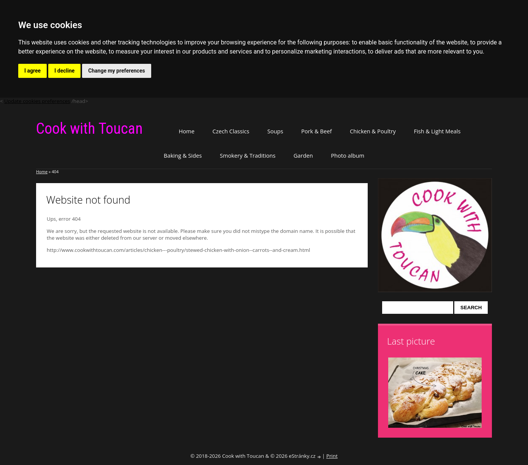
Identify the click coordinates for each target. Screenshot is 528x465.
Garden (303, 155)
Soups (275, 131)
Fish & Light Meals (437, 131)
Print (332, 455)
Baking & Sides (183, 155)
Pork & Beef (316, 131)
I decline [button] (64, 71)
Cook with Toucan (89, 129)
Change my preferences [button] (116, 71)
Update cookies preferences (37, 101)
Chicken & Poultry (373, 131)
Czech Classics (230, 131)
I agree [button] (32, 71)
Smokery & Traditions (248, 155)
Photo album (347, 155)
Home (186, 131)
